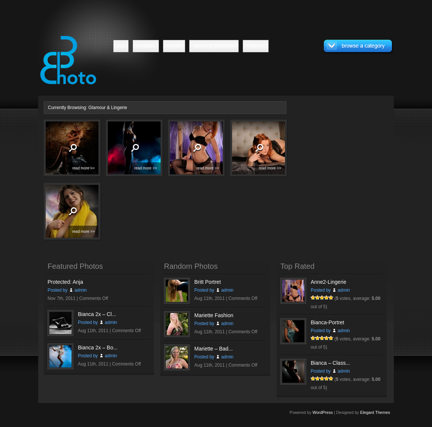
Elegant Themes (375, 412)
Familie (174, 46)
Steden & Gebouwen (214, 46)
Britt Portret (207, 282)
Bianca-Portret (327, 322)
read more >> (83, 168)
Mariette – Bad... (213, 349)
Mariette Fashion (213, 315)
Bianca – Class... (330, 363)
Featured (256, 46)
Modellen (146, 46)
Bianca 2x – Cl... (97, 314)
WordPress (323, 412)
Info (121, 46)
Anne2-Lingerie (328, 282)
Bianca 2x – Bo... (98, 348)
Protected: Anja (65, 282)
